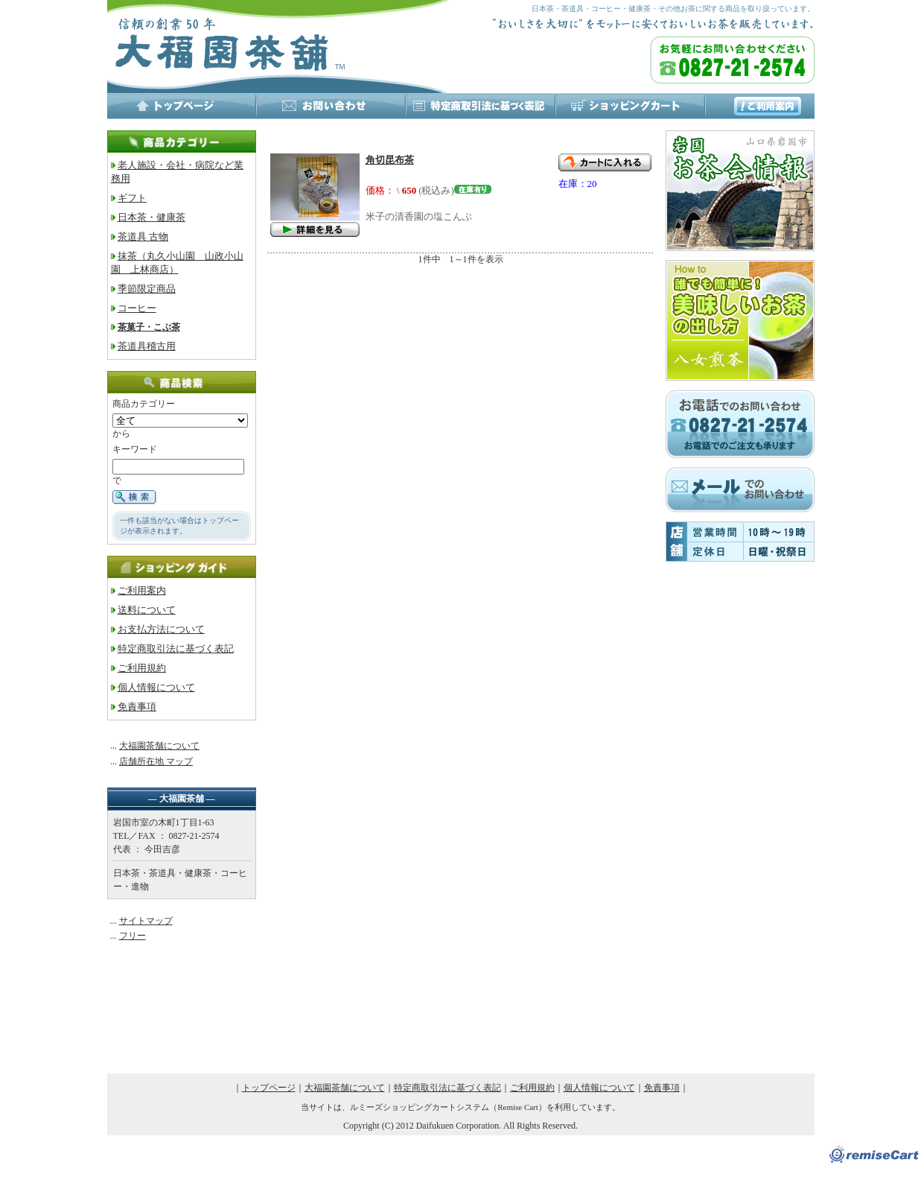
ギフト (132, 197)
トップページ (269, 1087)
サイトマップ (146, 921)
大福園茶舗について (159, 745)
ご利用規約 (142, 667)
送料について (147, 609)
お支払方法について (161, 629)
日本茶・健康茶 (151, 217)
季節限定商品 (147, 288)
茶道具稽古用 (147, 346)
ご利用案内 (142, 590)
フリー (132, 935)
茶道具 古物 (143, 236)
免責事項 (137, 706)
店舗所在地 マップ (156, 761)
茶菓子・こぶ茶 (149, 327)
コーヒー (137, 308)
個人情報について (156, 687)
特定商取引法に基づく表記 (176, 648)
